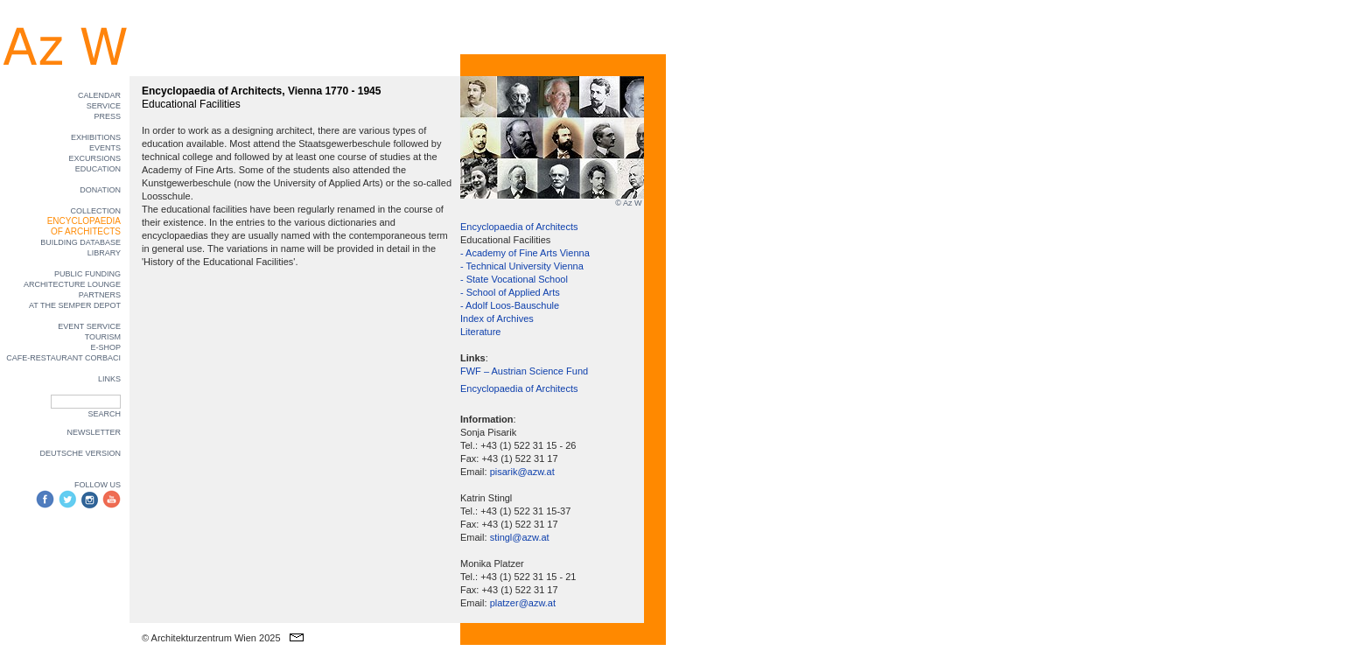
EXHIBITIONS (96, 137)
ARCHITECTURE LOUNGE (72, 284)
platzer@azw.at (523, 603)
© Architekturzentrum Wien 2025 (211, 638)
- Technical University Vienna (522, 266)
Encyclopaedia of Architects (519, 226)
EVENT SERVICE (89, 326)
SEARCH (104, 414)
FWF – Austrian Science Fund (524, 371)
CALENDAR (99, 95)
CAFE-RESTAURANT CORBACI (63, 358)
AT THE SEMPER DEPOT (75, 305)
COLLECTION (95, 210)
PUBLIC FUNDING (87, 274)
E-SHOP (105, 347)
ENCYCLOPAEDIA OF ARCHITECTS (84, 226)
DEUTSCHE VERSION (80, 453)
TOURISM (103, 336)
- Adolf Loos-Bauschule (509, 305)
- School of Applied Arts (510, 292)
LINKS (109, 378)
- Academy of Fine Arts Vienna (525, 253)
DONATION (100, 190)
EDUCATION (98, 168)
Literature (480, 331)
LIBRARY (104, 252)
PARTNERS (100, 294)
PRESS (107, 116)
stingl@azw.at (520, 537)
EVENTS (105, 148)
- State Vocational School (514, 279)
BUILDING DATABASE (80, 242)
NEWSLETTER (93, 432)
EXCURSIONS (94, 158)
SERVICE (104, 106)
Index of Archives (497, 318)
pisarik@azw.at (522, 471)
